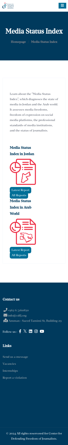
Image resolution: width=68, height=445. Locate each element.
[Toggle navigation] (62, 6)
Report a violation (15, 378)
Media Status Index (44, 42)
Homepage (18, 42)
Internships (10, 371)
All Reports (19, 195)
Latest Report (20, 190)
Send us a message (15, 357)
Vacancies (9, 364)
